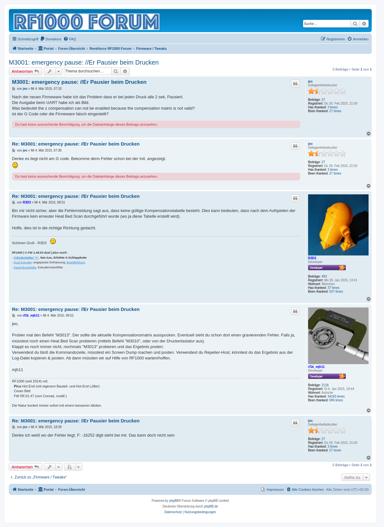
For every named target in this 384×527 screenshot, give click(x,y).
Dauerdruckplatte (25, 267)
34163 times (336, 396)
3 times (333, 107)
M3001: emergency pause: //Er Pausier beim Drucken (84, 62)
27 (323, 99)
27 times (335, 111)
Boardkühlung (76, 262)
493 (324, 276)
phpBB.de (211, 506)
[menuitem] (50, 39)
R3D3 (312, 258)
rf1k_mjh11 (316, 367)
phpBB (174, 500)
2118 (325, 385)
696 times (336, 400)
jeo (310, 81)
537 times (336, 291)
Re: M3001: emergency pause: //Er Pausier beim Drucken (76, 143)
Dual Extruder (23, 262)
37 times (334, 287)
